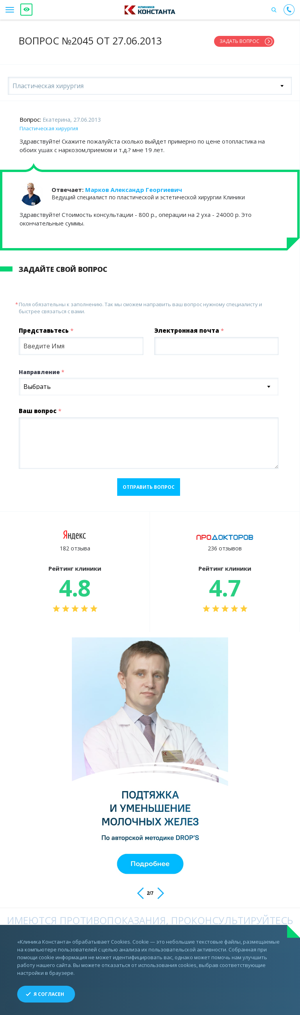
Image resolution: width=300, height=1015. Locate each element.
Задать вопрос (239, 41)
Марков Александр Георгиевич (133, 186)
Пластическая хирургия (49, 125)
